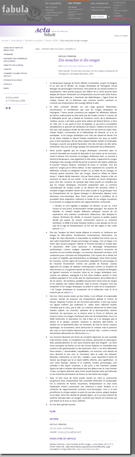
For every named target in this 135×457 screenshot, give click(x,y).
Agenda (48, 18)
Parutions (49, 10)
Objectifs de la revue (13, 65)
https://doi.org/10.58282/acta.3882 (78, 66)
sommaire (8, 54)
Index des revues (74, 18)
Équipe (116, 10)
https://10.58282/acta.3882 (88, 449)
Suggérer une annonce (122, 18)
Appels (48, 15)
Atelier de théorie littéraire (101, 7)
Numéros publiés (33, 40)
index (6, 88)
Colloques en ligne (98, 10)
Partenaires (124, 10)
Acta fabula (16, 40)
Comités (7, 69)
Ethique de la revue (13, 80)
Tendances (117, 5)
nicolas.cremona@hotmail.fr (69, 432)
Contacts (117, 13)
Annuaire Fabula (119, 3)
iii (87, 333)
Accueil (5, 40)
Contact (8, 84)
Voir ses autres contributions (62, 428)
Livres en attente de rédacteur (13, 48)
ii (70, 292)
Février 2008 (51, 40)
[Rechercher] (109, 17)
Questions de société (54, 12)
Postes (55, 15)
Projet (116, 8)
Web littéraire (51, 7)
